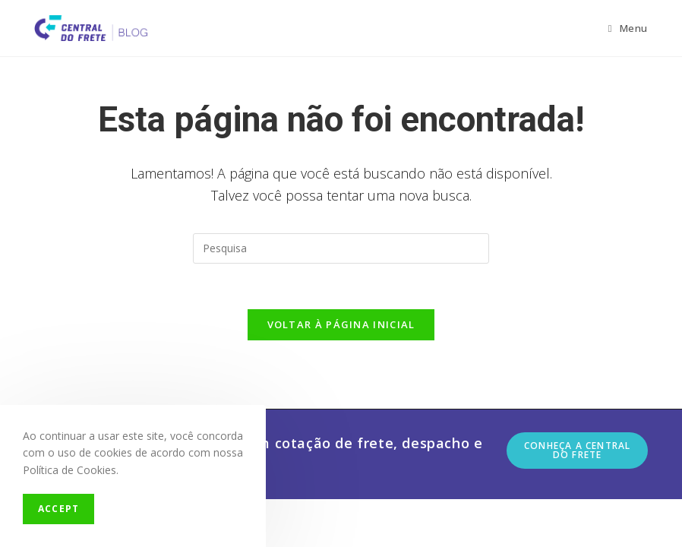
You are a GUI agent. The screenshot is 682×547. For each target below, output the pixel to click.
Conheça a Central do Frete (577, 450)
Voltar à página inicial (341, 324)
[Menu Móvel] (628, 28)
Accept (58, 508)
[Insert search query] (341, 248)
